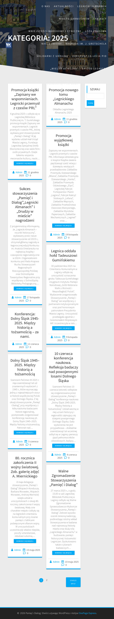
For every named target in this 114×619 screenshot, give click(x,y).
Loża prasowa (96, 31)
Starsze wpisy (73, 582)
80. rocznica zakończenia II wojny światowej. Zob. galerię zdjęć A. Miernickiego (25, 467)
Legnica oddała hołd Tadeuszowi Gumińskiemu (63, 255)
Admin (19, 172)
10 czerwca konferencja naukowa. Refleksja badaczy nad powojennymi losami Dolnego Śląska (63, 367)
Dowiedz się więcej (24, 163)
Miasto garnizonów (74, 18)
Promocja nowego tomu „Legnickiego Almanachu (63, 96)
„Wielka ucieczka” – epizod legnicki (78, 68)
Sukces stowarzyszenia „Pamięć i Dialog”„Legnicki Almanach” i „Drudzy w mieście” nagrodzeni (25, 204)
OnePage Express (87, 613)
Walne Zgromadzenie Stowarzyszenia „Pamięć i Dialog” (63, 478)
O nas (46, 6)
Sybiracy (100, 18)
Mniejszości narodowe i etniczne (54, 31)
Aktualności (64, 6)
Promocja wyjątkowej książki (63, 140)
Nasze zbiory (51, 43)
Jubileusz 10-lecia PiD (89, 56)
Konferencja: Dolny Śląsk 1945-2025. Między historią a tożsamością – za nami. (61, 83)
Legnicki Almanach (92, 6)
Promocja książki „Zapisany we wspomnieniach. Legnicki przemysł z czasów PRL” (25, 98)
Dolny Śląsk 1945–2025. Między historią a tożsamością (24, 367)
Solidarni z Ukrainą (52, 56)
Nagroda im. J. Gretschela (86, 43)
